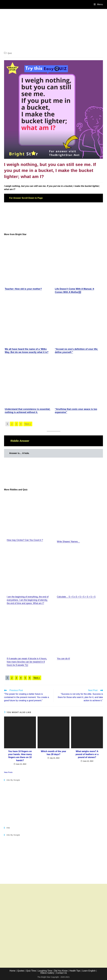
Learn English (88, 971)
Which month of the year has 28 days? (53, 752)
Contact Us (61, 973)
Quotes (20, 971)
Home (12, 971)
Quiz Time (31, 971)
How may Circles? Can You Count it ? (25, 540)
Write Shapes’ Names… (68, 541)
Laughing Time (45, 971)
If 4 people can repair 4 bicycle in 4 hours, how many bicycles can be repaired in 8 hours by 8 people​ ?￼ (27, 661)
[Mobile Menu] (98, 4)
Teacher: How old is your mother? (23, 289)
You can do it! (63, 658)
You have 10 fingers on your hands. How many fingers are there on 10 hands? (20, 756)
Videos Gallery (47, 973)
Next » (28, 424)
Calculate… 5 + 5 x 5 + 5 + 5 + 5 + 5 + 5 (76, 597)
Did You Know (61, 971)
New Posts (8, 772)
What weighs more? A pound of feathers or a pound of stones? (87, 754)
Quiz (10, 53)
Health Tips (74, 971)
